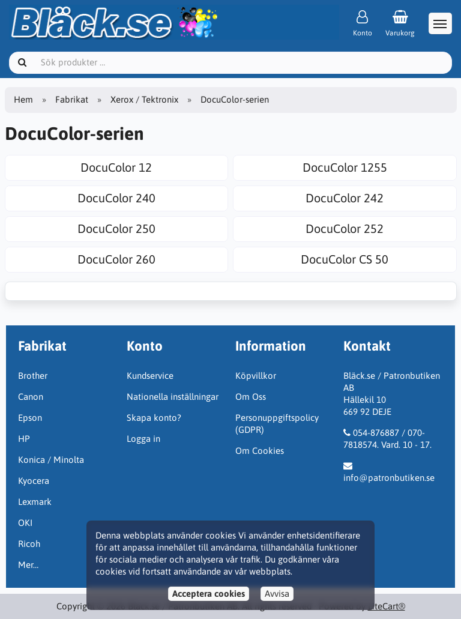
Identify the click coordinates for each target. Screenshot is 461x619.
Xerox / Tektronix (144, 99)
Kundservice (150, 375)
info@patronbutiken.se (389, 478)
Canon (30, 396)
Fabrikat (71, 99)
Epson (30, 417)
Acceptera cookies (208, 593)
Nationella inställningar (172, 396)
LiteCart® (386, 606)
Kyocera (33, 481)
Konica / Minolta (51, 459)
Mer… (28, 565)
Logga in (143, 438)
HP (24, 438)
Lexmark (35, 502)
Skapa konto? (154, 417)
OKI (25, 523)
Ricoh (29, 544)
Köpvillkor (255, 375)
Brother (32, 375)
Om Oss (250, 396)
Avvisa (277, 593)
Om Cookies (259, 450)
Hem (23, 99)
